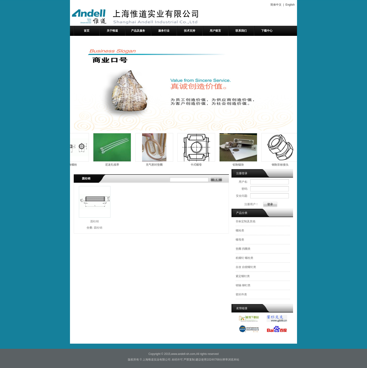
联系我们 (241, 30)
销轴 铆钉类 (243, 285)
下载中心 (266, 30)
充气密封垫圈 (156, 164)
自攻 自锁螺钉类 (246, 267)
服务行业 (163, 30)
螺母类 (240, 239)
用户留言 (215, 30)
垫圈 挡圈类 (243, 248)
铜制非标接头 (282, 164)
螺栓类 (240, 230)
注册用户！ (251, 204)
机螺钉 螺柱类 (244, 258)
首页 (86, 30)
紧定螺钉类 (243, 276)
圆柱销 (94, 221)
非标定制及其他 (245, 221)
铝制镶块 (240, 164)
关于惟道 (112, 30)
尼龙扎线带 (114, 164)
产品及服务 (138, 30)
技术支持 (189, 30)
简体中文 (276, 4)
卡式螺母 (198, 164)
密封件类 (241, 294)
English (290, 4)
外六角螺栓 (72, 164)
